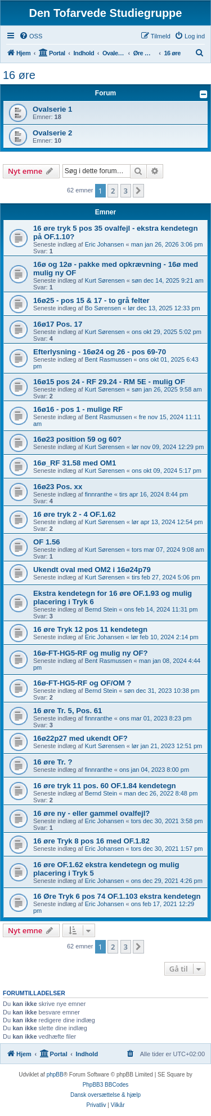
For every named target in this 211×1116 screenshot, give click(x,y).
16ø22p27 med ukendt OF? (80, 738)
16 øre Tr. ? (53, 762)
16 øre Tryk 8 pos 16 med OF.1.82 (91, 841)
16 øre (19, 75)
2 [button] (113, 191)
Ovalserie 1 (52, 109)
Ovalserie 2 (52, 133)
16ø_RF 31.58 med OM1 (74, 463)
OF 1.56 (46, 542)
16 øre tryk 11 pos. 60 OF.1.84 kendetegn (104, 785)
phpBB (55, 1074)
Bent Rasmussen (108, 359)
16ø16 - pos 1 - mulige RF (78, 409)
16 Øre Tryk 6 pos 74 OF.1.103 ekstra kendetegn (117, 896)
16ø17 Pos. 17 (57, 324)
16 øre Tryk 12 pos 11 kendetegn (90, 629)
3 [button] (126, 191)
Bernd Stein (101, 609)
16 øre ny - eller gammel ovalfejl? (91, 813)
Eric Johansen (104, 244)
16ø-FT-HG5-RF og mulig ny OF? (90, 653)
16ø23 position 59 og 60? (77, 439)
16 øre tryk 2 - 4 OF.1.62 (74, 514)
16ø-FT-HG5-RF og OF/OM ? (82, 683)
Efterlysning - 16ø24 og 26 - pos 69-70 (99, 352)
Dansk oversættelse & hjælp (105, 1095)
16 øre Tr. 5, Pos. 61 (67, 710)
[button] (138, 190)
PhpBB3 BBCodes (106, 1085)
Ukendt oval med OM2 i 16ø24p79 (92, 569)
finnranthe (99, 494)
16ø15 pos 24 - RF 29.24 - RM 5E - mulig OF (109, 381)
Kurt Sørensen (105, 280)
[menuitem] (30, 36)
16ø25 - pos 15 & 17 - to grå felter (91, 300)
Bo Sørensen (103, 308)
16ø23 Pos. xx (57, 486)
